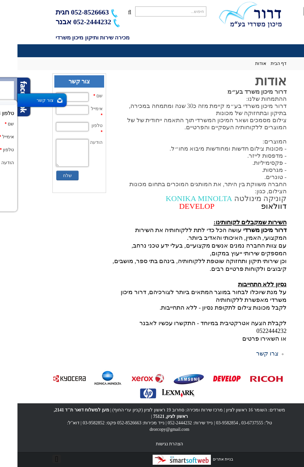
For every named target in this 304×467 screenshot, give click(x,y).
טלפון (79, 128)
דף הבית (261, 63)
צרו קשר (250, 353)
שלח (50, 175)
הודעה (78, 142)
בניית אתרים (175, 459)
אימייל (79, 112)
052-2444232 (162, 422)
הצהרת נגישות (152, 443)
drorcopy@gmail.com (152, 429)
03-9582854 (210, 422)
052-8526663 (77, 12)
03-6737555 (235, 422)
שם (80, 95)
